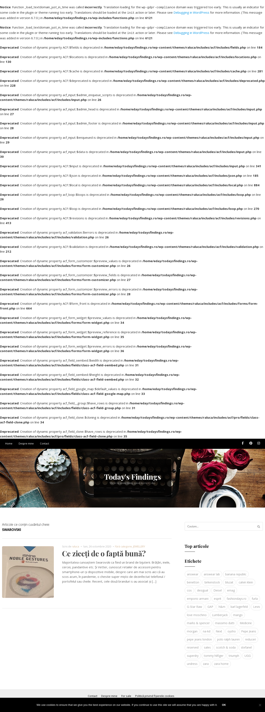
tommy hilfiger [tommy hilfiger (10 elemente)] (213, 653)
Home (8, 441)
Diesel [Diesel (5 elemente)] (217, 588)
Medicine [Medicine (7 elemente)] (246, 620)
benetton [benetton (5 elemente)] (193, 580)
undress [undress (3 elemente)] (192, 661)
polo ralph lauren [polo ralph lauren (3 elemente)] (228, 637)
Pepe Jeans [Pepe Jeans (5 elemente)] (248, 629)
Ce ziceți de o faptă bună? (104, 551)
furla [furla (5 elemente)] (255, 596)
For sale (126, 693)
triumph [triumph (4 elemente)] (234, 653)
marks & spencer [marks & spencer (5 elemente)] (198, 620)
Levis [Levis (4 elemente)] (256, 604)
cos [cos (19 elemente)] (189, 588)
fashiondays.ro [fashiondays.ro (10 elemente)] (236, 596)
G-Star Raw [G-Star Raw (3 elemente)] (194, 604)
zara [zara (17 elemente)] (206, 661)
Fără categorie (123, 544)
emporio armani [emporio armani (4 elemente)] (197, 596)
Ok (224, 704)
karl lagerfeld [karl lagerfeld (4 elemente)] (239, 604)
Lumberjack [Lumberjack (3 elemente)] (220, 612)
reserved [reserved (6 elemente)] (193, 645)
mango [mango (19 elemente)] (238, 612)
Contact (44, 441)
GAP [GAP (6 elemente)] (210, 604)
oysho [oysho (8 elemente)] (232, 629)
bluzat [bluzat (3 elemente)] (229, 580)
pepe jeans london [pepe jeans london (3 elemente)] (199, 637)
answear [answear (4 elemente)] (192, 572)
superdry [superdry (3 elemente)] (193, 653)
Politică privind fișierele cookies (154, 693)
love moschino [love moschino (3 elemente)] (197, 612)
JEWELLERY (139, 544)
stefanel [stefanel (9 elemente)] (246, 645)
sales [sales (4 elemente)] (207, 645)
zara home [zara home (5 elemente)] (221, 661)
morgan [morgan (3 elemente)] (192, 629)
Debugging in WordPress (191, 12)
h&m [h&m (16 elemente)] (222, 604)
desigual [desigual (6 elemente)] (202, 588)
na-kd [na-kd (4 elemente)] (206, 629)
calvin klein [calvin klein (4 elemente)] (246, 580)
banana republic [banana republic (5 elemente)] (235, 572)
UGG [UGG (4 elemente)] (248, 653)
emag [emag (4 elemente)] (231, 588)
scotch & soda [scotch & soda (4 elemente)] (226, 645)
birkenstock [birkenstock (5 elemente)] (212, 580)
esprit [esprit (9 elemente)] (217, 596)
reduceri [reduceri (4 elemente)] (250, 637)
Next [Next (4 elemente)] (219, 629)
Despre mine (26, 441)
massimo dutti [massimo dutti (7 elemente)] (224, 620)
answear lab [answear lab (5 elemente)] (212, 572)
